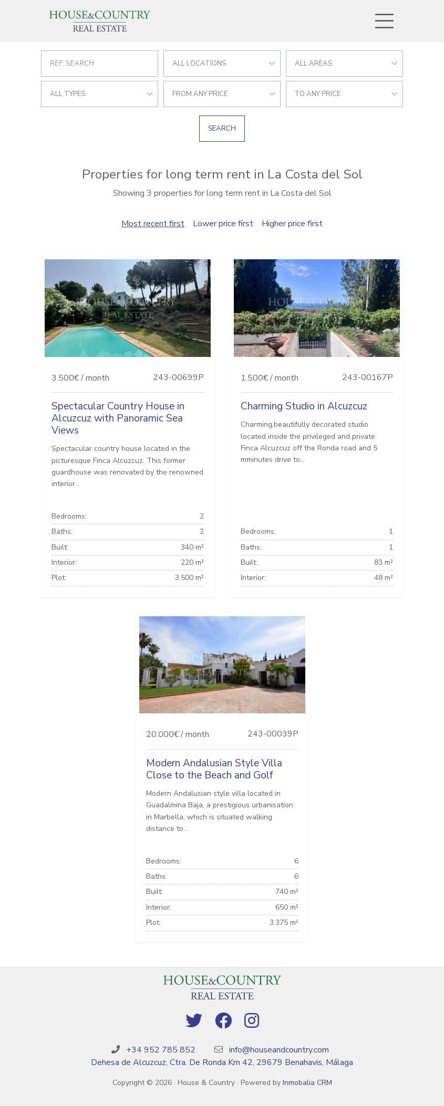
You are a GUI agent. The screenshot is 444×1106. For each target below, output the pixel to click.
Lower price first (223, 223)
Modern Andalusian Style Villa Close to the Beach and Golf (214, 769)
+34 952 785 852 (160, 1050)
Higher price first (292, 223)
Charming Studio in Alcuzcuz (304, 406)
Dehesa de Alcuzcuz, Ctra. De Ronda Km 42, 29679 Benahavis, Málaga (222, 1062)
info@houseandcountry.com (279, 1050)
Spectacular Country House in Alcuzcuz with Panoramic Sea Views (117, 418)
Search (222, 128)
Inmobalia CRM (307, 1083)
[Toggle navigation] (384, 21)
